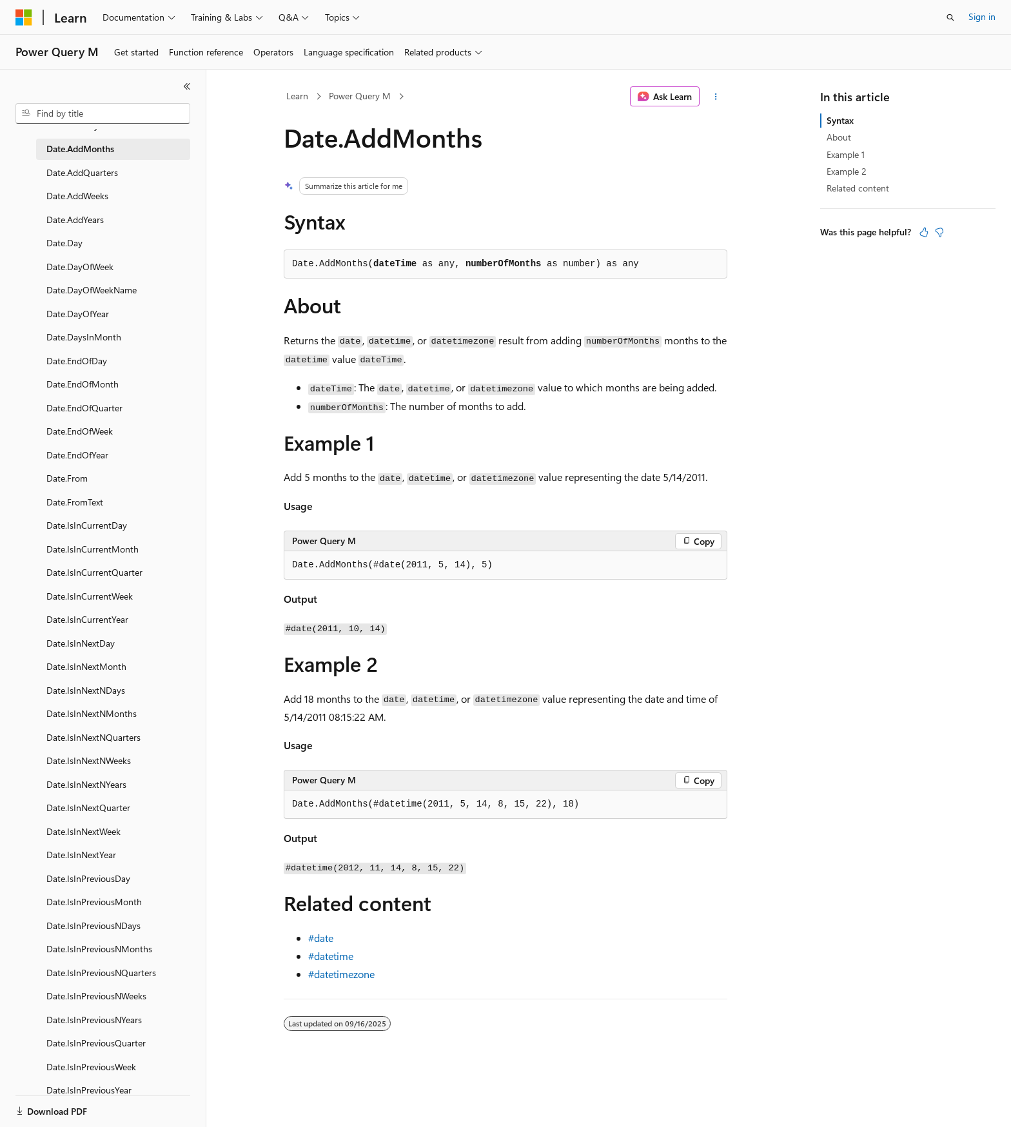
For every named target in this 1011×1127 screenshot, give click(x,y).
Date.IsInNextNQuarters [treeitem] (93, 737)
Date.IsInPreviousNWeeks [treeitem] (96, 996)
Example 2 (847, 171)
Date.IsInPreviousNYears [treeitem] (94, 1020)
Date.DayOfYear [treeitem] (77, 314)
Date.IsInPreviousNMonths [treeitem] (99, 949)
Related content (858, 188)
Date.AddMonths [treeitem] (80, 148)
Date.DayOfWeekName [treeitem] (91, 290)
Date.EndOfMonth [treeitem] (82, 384)
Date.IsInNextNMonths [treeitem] (91, 713)
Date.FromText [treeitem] (74, 502)
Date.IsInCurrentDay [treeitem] (86, 525)
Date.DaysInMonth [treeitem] (83, 337)
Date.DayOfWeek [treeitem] (79, 266)
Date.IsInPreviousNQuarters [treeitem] (101, 972)
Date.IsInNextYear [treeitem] (81, 854)
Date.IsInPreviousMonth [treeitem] (94, 902)
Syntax (840, 120)
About (839, 137)
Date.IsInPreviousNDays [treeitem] (93, 925)
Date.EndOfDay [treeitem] (76, 361)
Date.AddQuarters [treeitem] (82, 172)
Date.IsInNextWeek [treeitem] (83, 831)
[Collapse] (187, 86)
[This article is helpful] (924, 232)
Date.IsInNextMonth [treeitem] (86, 666)
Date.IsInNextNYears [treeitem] (86, 784)
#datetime (330, 956)
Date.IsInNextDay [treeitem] (80, 643)
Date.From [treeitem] (67, 478)
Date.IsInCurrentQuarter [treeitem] (94, 572)
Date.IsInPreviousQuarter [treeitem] (96, 1043)
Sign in (982, 16)
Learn (297, 96)
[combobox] (102, 113)
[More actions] (716, 96)
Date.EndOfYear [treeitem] (77, 455)
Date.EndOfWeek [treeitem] (79, 431)
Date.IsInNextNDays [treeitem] (85, 690)
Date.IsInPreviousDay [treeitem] (88, 878)
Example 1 (846, 154)
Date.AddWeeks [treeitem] (77, 196)
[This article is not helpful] (939, 232)
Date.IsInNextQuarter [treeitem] (88, 807)
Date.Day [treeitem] (64, 243)
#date (320, 938)
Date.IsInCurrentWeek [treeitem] (89, 596)
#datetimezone (341, 974)
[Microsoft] (23, 17)
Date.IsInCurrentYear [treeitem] (87, 619)
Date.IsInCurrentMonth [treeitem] (92, 549)
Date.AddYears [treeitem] (75, 219)
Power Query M (360, 96)
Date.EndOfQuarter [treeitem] (84, 408)
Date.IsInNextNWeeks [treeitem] (88, 760)
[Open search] (950, 17)
